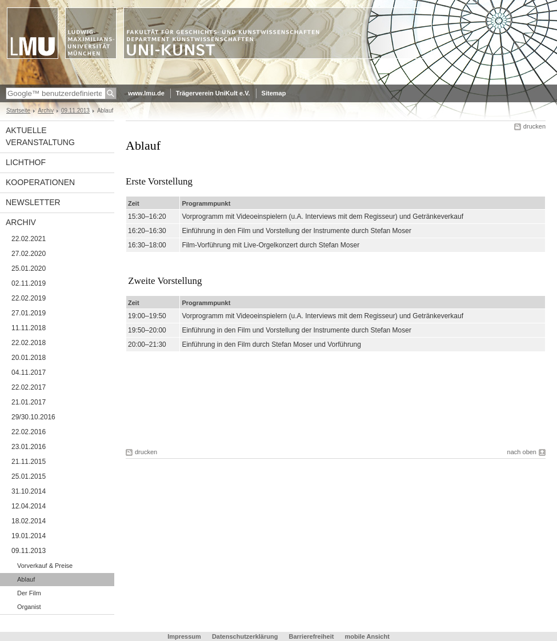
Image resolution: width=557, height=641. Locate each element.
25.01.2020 (28, 269)
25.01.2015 (28, 476)
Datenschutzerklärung (245, 636)
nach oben (521, 451)
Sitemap (274, 93)
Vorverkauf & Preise (45, 565)
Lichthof (26, 162)
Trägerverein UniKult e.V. (213, 93)
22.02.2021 (28, 239)
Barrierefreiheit (311, 636)
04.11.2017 (28, 372)
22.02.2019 (28, 298)
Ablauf (26, 579)
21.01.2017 (28, 402)
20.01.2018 (28, 358)
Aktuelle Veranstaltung (40, 136)
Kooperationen (40, 182)
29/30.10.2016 (33, 417)
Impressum (184, 636)
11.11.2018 (28, 328)
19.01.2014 (28, 536)
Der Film (29, 593)
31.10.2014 (28, 491)
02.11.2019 (28, 283)
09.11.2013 (75, 110)
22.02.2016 (28, 432)
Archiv (46, 110)
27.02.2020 (28, 254)
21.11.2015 (28, 462)
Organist (29, 606)
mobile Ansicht (366, 636)
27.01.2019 (28, 313)
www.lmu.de (146, 93)
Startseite (18, 110)
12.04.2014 (28, 506)
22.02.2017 (28, 387)
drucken (534, 126)
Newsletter (33, 202)
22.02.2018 (28, 343)
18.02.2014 (28, 521)
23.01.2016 (28, 447)
